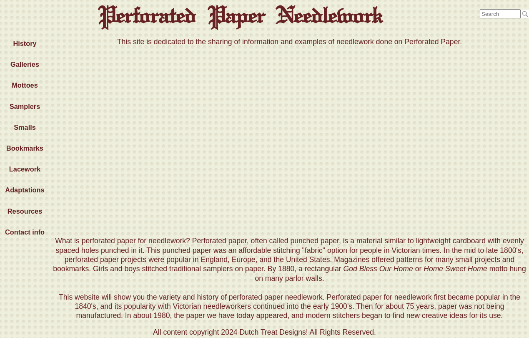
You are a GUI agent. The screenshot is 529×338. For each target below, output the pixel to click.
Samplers (25, 106)
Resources (25, 211)
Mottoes (25, 85)
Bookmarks (24, 148)
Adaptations (24, 190)
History (24, 43)
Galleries (24, 64)
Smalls (25, 127)
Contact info (25, 232)
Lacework (24, 169)
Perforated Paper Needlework (240, 15)
